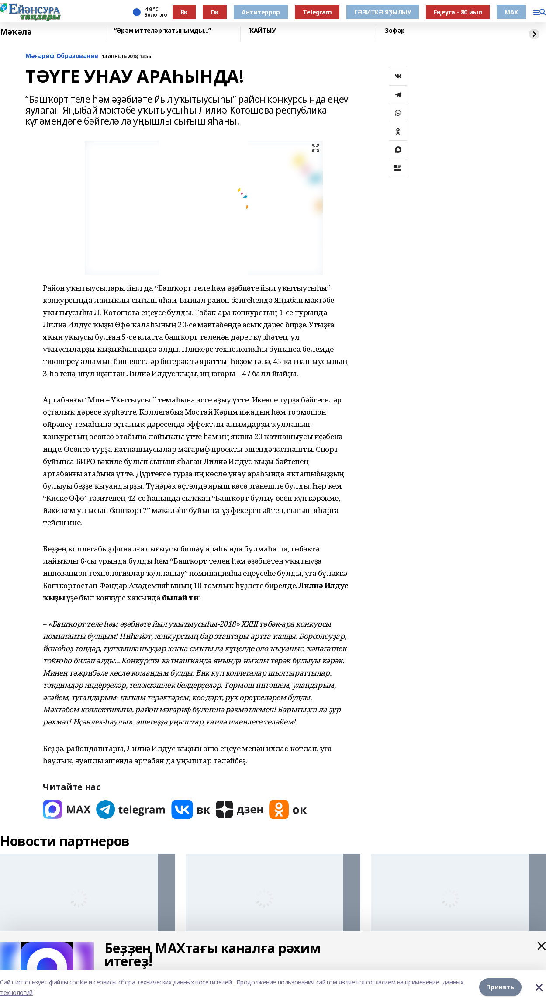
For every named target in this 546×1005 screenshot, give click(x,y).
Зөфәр (395, 31)
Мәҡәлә (15, 32)
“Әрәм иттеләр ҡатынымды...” (162, 31)
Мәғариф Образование (61, 56)
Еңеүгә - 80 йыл (458, 12)
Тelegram (317, 12)
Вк (184, 12)
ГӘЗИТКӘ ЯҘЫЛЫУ (382, 12)
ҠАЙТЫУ (262, 31)
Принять (500, 987)
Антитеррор (261, 12)
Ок (215, 12)
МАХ (511, 12)
